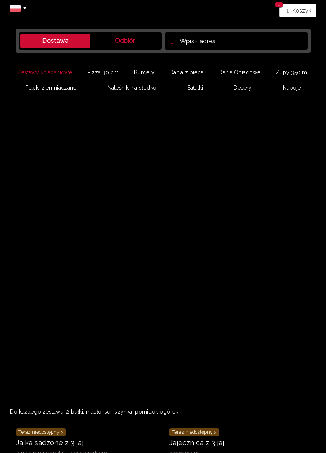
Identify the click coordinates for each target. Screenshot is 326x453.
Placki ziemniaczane (50, 88)
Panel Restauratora (33, 417)
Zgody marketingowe (188, 409)
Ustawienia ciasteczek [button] (129, 409)
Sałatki (195, 88)
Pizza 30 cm (103, 72)
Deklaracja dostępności (250, 409)
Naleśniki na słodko (132, 88)
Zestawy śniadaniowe (44, 72)
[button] (18, 8)
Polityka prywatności (71, 409)
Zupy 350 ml (292, 72)
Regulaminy (26, 409)
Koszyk (295, 9)
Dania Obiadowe (239, 72)
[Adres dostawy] (236, 41)
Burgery (144, 72)
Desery (243, 88)
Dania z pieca (186, 72)
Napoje (292, 88)
